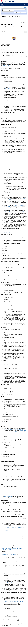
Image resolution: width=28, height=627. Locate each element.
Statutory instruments (14, 9)
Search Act (11, 10)
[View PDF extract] (18, 12)
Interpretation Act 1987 (5, 65)
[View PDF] (17, 12)
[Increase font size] (27, 4)
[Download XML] (20, 12)
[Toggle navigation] (2, 4)
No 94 (12, 56)
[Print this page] (24, 4)
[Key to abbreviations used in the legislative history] (15, 12)
